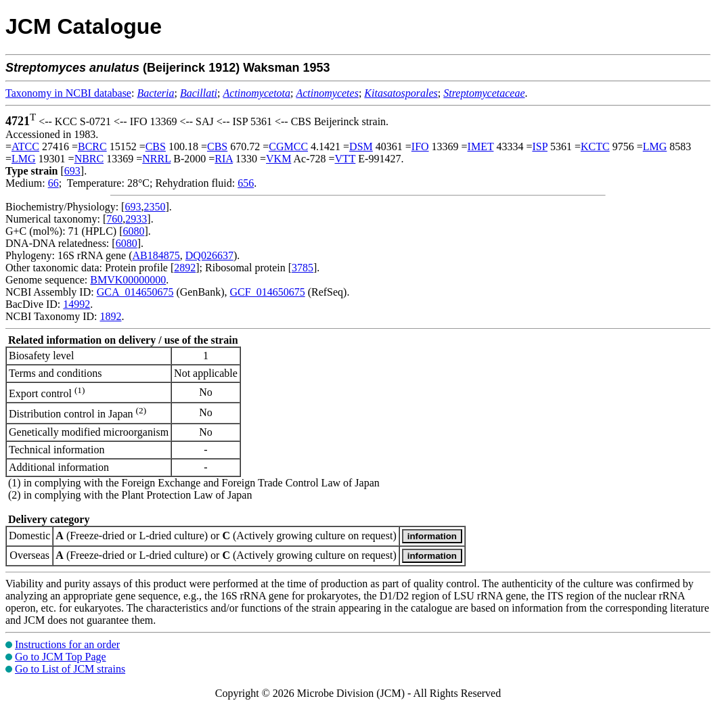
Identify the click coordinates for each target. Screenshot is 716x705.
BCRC (92, 146)
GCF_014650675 (267, 292)
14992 (76, 304)
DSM (361, 146)
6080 (133, 231)
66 (53, 183)
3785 (302, 267)
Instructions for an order (67, 644)
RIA (224, 158)
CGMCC (288, 146)
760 (114, 219)
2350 (154, 206)
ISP (539, 146)
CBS (156, 146)
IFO (420, 146)
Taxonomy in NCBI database (68, 93)
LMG (655, 146)
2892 (185, 267)
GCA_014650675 (135, 292)
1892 (110, 316)
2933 (136, 219)
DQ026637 (209, 255)
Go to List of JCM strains (70, 669)
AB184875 (156, 255)
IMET (481, 146)
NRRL (156, 158)
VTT (345, 158)
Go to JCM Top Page (60, 656)
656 (246, 183)
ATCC (25, 146)
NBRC (89, 158)
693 (72, 171)
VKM (278, 158)
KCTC (595, 146)
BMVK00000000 (128, 280)
